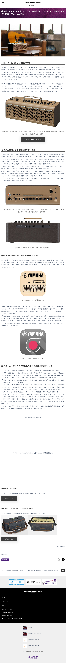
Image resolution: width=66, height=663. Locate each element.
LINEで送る (55, 559)
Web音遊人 (5, 559)
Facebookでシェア (63, 559)
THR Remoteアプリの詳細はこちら (33, 300)
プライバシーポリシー (7, 609)
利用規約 (4, 606)
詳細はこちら (9, 498)
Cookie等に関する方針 (7, 612)
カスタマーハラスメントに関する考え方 (12, 618)
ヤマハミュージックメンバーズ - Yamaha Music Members (33, 2)
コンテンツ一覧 (8, 570)
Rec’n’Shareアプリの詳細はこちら (33, 358)
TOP (2, 570)
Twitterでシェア (59, 559)
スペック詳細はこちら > (33, 139)
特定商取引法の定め (7, 615)
